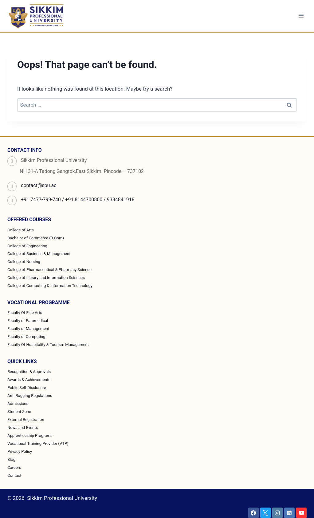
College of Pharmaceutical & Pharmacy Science (49, 269)
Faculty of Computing (26, 336)
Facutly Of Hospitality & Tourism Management (48, 344)
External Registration (25, 419)
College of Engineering (27, 246)
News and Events (22, 427)
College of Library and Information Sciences (46, 277)
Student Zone (19, 411)
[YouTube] (301, 513)
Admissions (17, 403)
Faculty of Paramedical (27, 320)
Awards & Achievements (28, 379)
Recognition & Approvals (29, 371)
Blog (11, 459)
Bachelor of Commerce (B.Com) (35, 238)
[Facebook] (253, 513)
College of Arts (20, 230)
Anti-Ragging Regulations (29, 395)
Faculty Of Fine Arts (24, 312)
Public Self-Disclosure (26, 387)
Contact (14, 475)
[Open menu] (301, 16)
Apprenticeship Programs (30, 435)
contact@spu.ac (39, 185)
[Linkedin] (289, 513)
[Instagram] (277, 513)
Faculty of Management (28, 328)
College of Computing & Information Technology (49, 285)
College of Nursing (23, 261)
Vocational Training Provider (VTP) (38, 443)
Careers (14, 467)
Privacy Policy (19, 451)
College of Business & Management (38, 253)
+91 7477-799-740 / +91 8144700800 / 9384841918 (78, 199)
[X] (265, 513)
